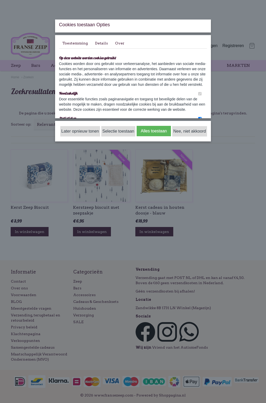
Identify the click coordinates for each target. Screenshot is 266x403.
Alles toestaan (154, 131)
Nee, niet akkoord (189, 131)
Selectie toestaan (118, 131)
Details (101, 43)
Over (119, 43)
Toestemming (75, 43)
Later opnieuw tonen (80, 131)
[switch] (200, 93)
